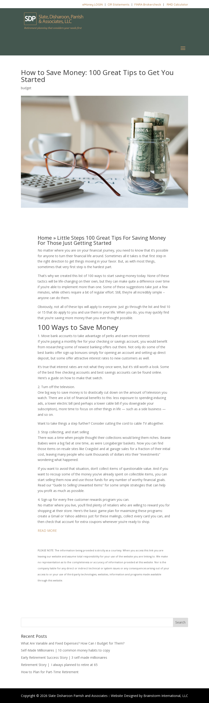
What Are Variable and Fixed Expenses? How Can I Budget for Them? (72, 643)
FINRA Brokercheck (147, 4)
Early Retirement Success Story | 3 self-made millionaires (64, 657)
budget (26, 88)
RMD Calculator (177, 4)
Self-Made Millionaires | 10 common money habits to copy (65, 650)
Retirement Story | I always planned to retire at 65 (59, 664)
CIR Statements (118, 4)
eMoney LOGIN (92, 4)
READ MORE (47, 530)
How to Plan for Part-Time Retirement (50, 672)
